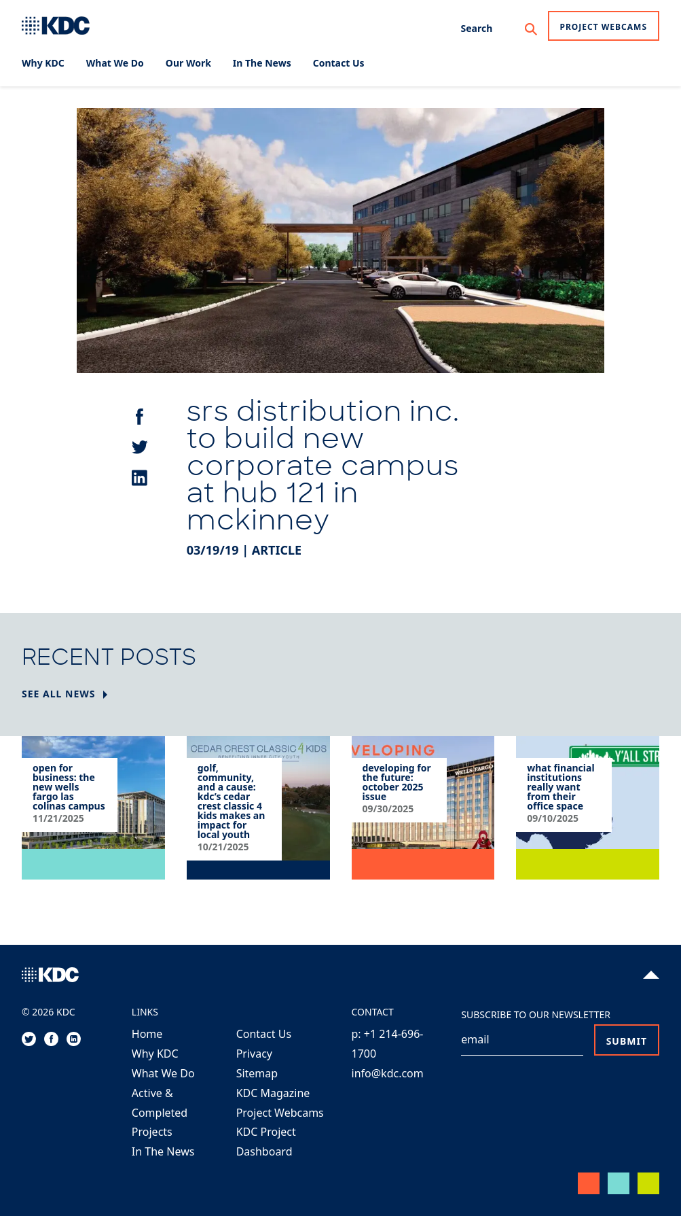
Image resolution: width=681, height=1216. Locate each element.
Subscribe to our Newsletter (535, 1014)
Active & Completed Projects (159, 1112)
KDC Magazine (273, 1092)
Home (147, 1033)
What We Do (163, 1073)
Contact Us (263, 1033)
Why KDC (155, 1053)
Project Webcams (604, 27)
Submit (626, 1041)
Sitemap (257, 1073)
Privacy (254, 1053)
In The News (163, 1151)
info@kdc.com (388, 1073)
